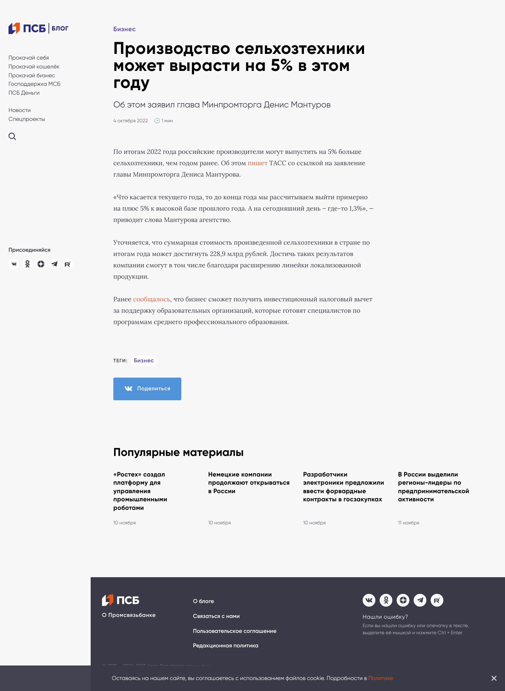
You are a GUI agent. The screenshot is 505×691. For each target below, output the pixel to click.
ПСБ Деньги (24, 92)
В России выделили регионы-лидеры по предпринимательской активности (433, 486)
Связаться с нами (216, 616)
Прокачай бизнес (31, 75)
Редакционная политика (226, 645)
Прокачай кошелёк (33, 66)
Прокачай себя (28, 57)
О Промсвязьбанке (129, 615)
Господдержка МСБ (34, 83)
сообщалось (151, 299)
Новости (19, 110)
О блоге (203, 601)
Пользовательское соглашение (235, 631)
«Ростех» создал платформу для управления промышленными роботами (140, 491)
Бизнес (124, 29)
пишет (258, 163)
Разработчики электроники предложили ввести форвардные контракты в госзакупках (343, 486)
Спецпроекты (26, 119)
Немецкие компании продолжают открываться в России (249, 482)
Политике (380, 678)
